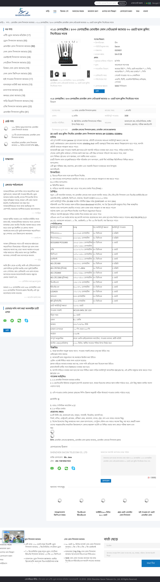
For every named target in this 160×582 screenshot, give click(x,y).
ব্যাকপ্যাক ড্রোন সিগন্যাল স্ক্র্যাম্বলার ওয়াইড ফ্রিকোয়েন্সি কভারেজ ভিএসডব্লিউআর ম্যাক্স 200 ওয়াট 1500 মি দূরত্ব (41, 560)
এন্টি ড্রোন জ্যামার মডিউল (14, 35)
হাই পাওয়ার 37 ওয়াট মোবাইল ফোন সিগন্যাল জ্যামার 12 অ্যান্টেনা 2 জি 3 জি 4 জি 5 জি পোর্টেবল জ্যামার (147, 513)
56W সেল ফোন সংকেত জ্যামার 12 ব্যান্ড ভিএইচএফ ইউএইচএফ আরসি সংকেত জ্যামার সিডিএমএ (82, 560)
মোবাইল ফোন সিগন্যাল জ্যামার (22, 22)
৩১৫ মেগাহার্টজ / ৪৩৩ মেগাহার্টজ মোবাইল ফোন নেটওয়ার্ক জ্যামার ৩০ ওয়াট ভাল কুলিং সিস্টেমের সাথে (70, 83)
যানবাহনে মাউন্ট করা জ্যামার (15, 84)
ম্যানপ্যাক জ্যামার (10, 90)
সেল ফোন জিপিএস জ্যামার (15, 73)
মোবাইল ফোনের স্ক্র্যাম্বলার (64, 440)
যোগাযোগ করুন (126, 11)
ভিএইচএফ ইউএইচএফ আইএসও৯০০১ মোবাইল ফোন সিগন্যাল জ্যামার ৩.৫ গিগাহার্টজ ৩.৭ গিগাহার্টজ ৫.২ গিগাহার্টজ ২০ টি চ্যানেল (81, 513)
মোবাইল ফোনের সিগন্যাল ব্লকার (109, 440)
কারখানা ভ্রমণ (93, 11)
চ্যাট (97, 91)
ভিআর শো (64, 11)
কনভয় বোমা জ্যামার (12, 95)
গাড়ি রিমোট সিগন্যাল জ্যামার (16, 101)
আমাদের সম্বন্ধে (78, 11)
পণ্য (54, 11)
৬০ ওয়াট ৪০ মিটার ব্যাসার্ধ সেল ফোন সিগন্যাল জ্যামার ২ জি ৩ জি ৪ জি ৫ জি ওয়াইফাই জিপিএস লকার (82, 546)
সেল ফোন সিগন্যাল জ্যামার (15, 51)
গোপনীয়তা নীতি (31, 579)
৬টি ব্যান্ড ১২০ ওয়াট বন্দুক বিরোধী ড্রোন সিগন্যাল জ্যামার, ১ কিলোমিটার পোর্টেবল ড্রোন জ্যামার (43, 546)
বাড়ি (47, 11)
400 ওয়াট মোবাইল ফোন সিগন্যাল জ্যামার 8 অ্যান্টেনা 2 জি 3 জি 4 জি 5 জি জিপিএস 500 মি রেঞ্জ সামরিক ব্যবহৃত (125, 513)
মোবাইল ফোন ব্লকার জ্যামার (85, 440)
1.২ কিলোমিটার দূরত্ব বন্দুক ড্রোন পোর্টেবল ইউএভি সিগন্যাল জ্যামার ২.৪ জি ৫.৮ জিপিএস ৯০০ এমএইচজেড (43, 553)
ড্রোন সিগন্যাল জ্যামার (13, 40)
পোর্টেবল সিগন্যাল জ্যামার (14, 62)
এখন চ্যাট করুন (137, 3)
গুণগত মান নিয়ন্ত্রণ (109, 11)
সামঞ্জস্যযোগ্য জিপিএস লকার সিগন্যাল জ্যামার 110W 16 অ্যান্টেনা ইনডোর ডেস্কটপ (59, 513)
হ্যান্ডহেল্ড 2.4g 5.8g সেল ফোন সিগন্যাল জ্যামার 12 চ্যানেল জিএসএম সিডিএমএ (80, 552)
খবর (137, 11)
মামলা (145, 11)
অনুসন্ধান (122, 3)
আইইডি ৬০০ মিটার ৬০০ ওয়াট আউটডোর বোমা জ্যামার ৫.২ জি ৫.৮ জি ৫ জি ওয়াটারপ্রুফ (103, 513)
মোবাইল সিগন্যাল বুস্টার (13, 112)
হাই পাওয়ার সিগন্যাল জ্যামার (16, 79)
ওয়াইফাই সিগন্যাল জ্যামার (14, 57)
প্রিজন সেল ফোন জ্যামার (14, 68)
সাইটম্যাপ (3, 563)
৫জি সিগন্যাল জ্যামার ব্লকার (15, 106)
